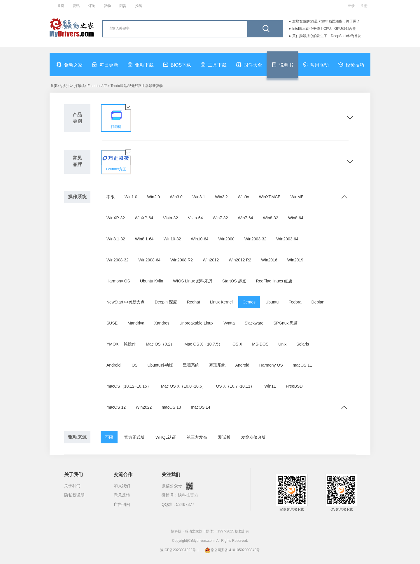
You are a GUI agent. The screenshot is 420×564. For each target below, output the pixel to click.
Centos (249, 302)
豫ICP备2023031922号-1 (179, 550)
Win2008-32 (117, 260)
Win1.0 (131, 197)
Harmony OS (118, 281)
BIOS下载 (177, 64)
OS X (237, 344)
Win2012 (211, 260)
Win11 (270, 386)
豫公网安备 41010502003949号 (232, 550)
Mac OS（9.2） (160, 344)
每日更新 (105, 64)
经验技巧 (351, 64)
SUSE (112, 323)
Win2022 (144, 407)
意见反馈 (122, 495)
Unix (282, 344)
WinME (297, 197)
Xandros (161, 323)
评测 (91, 6)
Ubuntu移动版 (160, 365)
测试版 (224, 437)
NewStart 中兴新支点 (125, 302)
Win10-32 (172, 239)
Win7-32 (220, 218)
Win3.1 (198, 197)
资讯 (76, 6)
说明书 (282, 64)
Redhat (193, 302)
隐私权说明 (74, 495)
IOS (133, 365)
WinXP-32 (115, 218)
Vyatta (229, 323)
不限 (110, 197)
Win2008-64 (150, 260)
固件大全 (249, 64)
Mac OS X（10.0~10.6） (183, 386)
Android (113, 365)
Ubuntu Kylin (151, 281)
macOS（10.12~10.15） (128, 386)
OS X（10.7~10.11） (235, 386)
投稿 (138, 6)
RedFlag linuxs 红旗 (274, 281)
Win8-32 (270, 218)
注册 (364, 6)
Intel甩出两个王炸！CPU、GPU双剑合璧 (324, 29)
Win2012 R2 (240, 260)
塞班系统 (217, 365)
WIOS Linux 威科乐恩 (192, 281)
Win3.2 (221, 197)
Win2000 (226, 239)
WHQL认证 (165, 437)
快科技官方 (188, 495)
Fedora (294, 302)
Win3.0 (176, 197)
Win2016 (269, 260)
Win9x (243, 197)
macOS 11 (302, 365)
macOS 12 (116, 407)
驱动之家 (69, 64)
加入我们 (122, 485)
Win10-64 (200, 239)
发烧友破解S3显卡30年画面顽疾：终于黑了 (326, 21)
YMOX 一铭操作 (121, 344)
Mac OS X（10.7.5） (203, 344)
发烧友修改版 (253, 437)
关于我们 (72, 485)
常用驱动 (315, 64)
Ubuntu (272, 302)
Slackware (254, 323)
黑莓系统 (191, 365)
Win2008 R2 (181, 260)
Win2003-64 (287, 239)
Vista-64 (195, 218)
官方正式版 (134, 437)
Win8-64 (295, 218)
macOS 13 (171, 407)
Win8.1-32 (115, 239)
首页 (60, 6)
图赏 (122, 6)
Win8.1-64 (144, 239)
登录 (351, 6)
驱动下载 (140, 64)
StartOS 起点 (234, 281)
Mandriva (135, 323)
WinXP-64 (144, 218)
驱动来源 (77, 437)
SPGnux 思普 (285, 323)
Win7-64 (245, 218)
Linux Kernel (221, 302)
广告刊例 (122, 504)
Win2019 (295, 260)
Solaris (302, 344)
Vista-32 (170, 218)
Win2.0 (153, 197)
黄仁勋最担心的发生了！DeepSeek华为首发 (326, 36)
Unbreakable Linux (196, 323)
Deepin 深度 (166, 302)
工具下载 (213, 64)
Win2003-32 (255, 239)
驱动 (107, 6)
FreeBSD (294, 386)
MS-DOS (260, 344)
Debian (318, 302)
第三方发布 (197, 437)
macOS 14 (200, 407)
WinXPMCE (270, 197)
